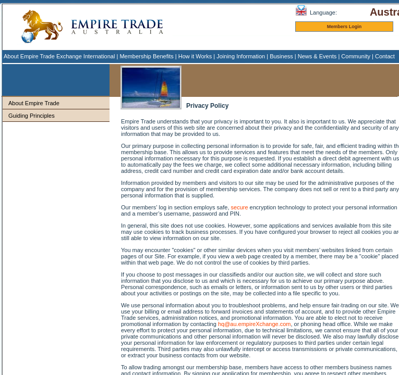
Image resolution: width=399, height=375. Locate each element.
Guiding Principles (31, 116)
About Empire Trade (33, 103)
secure (239, 207)
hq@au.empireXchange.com (254, 324)
